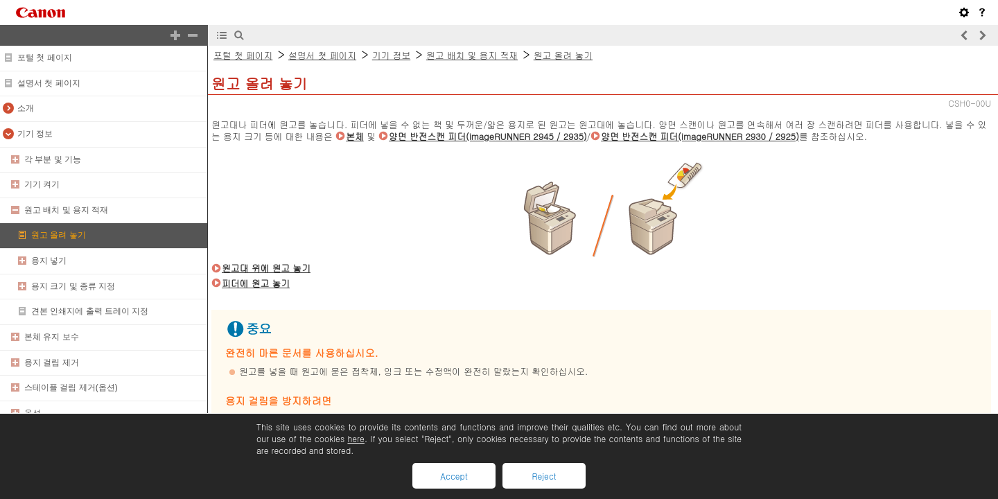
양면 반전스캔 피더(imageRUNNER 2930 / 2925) (700, 136)
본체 (355, 136)
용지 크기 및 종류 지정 (73, 286)
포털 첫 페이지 (44, 57)
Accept (453, 476)
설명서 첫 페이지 (48, 83)
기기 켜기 (42, 184)
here (355, 438)
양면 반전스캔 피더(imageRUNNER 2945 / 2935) (488, 136)
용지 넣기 (49, 260)
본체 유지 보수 (51, 337)
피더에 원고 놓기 (256, 283)
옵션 (32, 413)
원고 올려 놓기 (58, 235)
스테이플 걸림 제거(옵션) (71, 387)
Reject (544, 476)
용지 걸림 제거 (51, 362)
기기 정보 (35, 134)
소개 (25, 108)
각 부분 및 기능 (52, 159)
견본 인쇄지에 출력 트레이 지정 (89, 311)
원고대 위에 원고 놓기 (266, 267)
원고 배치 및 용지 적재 (66, 210)
